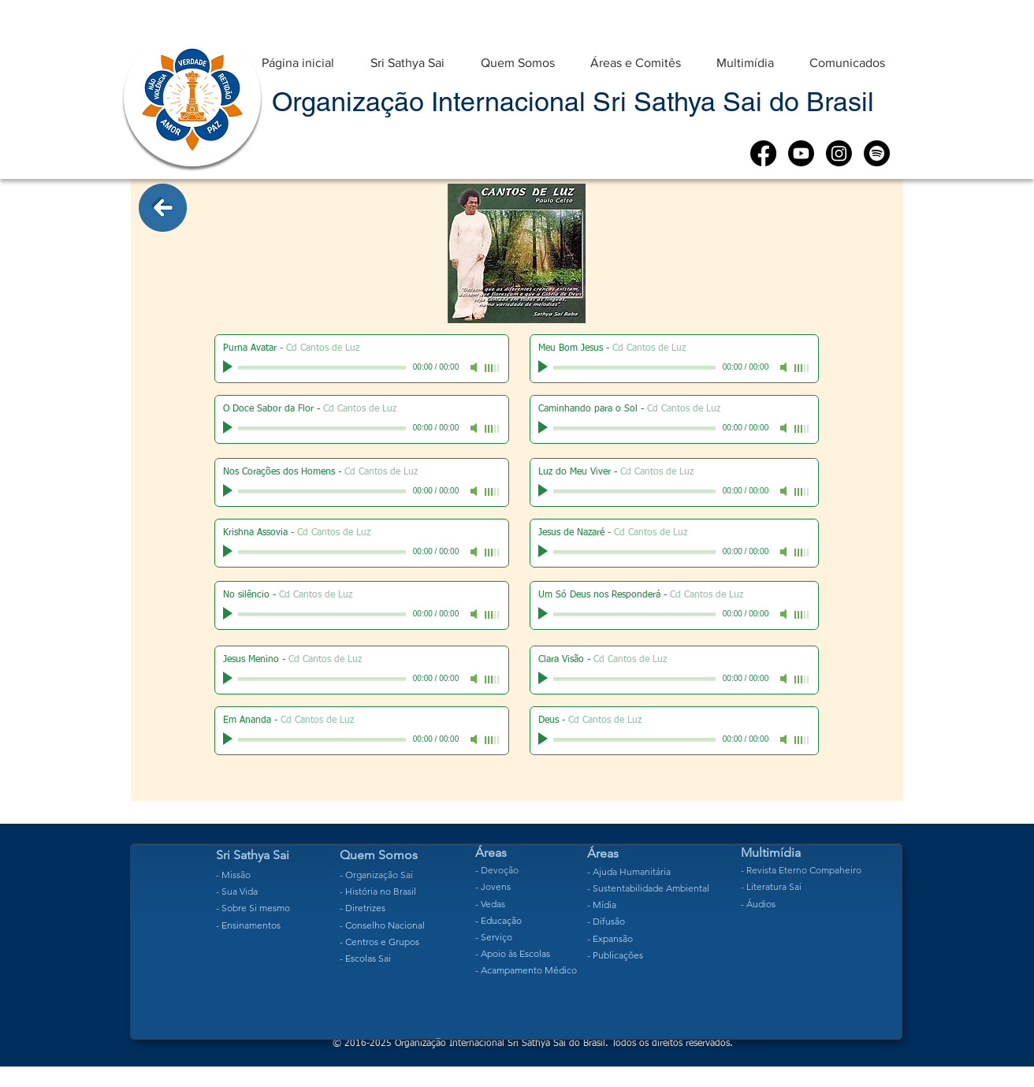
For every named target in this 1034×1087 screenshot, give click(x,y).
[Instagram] (839, 153)
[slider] (492, 368)
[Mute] (475, 367)
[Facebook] (763, 153)
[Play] (229, 367)
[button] (407, 55)
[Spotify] (877, 153)
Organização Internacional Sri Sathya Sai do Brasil (573, 101)
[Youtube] (801, 153)
